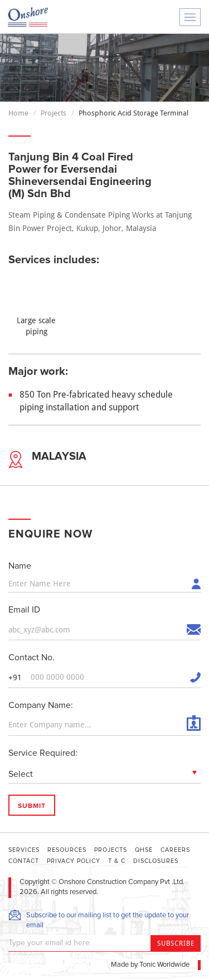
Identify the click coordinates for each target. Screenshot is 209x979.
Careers (175, 850)
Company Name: (40, 705)
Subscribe (176, 943)
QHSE (144, 850)
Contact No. (31, 657)
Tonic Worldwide (164, 964)
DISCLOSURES (155, 861)
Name (19, 565)
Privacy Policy (73, 861)
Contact (23, 861)
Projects (53, 113)
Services (24, 850)
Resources (66, 850)
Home (18, 113)
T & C (116, 861)
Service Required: (42, 753)
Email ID (24, 609)
